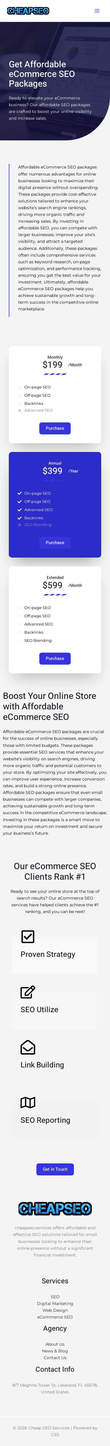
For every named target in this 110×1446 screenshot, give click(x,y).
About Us (55, 1344)
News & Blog (55, 1351)
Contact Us (55, 1357)
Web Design (55, 1310)
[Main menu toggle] (97, 11)
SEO (55, 1296)
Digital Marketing (55, 1303)
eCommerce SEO (55, 1317)
